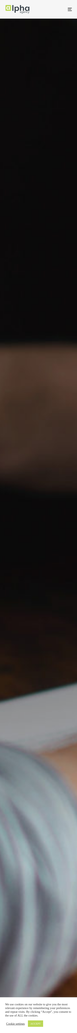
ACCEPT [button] (35, 1023)
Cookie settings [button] (15, 1023)
